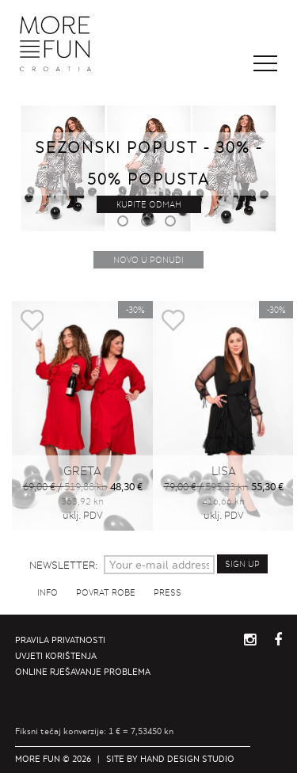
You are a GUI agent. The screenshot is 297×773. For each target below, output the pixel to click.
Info (47, 592)
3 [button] (173, 223)
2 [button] (149, 223)
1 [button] (125, 223)
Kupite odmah (148, 204)
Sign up (242, 564)
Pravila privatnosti (60, 640)
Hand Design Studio (187, 758)
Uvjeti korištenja (56, 656)
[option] (82, 424)
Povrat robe (105, 592)
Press (167, 592)
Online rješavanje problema (82, 671)
